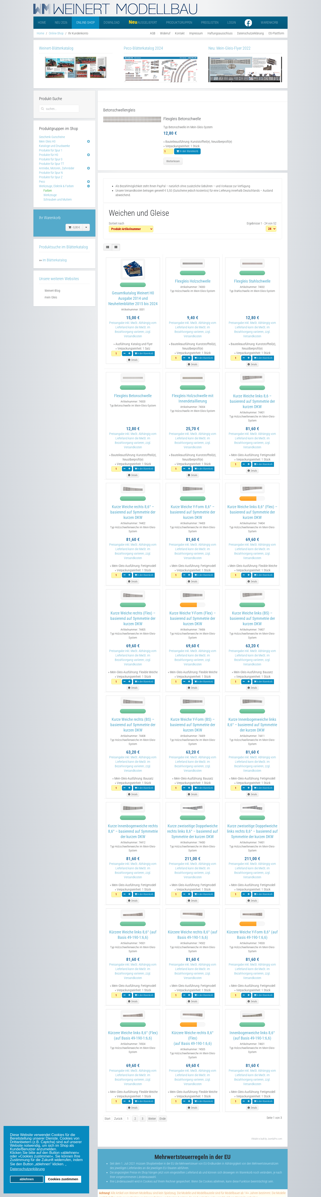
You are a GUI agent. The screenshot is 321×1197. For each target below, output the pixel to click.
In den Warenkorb (187, 151)
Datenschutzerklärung (250, 33)
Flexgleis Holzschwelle (192, 281)
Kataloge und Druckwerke (54, 146)
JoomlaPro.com (275, 1138)
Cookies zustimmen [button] (63, 1179)
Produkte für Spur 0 (50, 159)
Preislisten (209, 23)
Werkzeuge (50, 195)
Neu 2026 (61, 23)
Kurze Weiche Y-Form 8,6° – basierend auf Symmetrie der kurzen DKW (192, 512)
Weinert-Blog (52, 290)
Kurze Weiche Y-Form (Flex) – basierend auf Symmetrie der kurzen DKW (192, 618)
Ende (163, 1118)
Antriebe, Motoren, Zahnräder (56, 168)
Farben (47, 190)
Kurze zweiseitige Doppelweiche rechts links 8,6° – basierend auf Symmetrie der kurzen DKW (192, 831)
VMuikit (254, 1138)
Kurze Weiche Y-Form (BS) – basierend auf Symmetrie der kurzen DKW (192, 724)
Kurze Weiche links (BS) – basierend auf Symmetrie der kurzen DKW (252, 618)
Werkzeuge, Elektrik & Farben (56, 186)
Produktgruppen (179, 23)
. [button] (65, 1164)
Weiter (152, 1118)
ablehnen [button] (27, 1179)
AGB (152, 33)
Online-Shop (85, 23)
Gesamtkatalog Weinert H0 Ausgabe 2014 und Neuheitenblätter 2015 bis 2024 (133, 298)
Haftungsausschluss (220, 33)
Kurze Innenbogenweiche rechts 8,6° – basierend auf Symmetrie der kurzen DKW (133, 831)
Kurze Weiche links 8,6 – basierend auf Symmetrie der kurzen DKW (252, 401)
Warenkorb (269, 23)
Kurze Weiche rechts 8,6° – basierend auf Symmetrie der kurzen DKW (132, 512)
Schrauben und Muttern (57, 199)
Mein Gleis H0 (47, 141)
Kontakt (180, 33)
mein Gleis (51, 297)
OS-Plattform (276, 33)
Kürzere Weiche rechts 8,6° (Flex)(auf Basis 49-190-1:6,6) (193, 1038)
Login (231, 23)
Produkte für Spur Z (50, 177)
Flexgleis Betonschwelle (133, 395)
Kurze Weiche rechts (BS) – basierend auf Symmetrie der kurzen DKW (132, 724)
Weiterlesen (173, 161)
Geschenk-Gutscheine (52, 137)
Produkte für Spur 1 (50, 150)
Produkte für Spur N (51, 172)
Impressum (196, 33)
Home (42, 23)
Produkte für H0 (48, 155)
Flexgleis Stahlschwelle (252, 281)
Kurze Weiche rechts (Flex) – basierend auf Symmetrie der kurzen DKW (132, 618)
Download (112, 23)
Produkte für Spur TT (51, 164)
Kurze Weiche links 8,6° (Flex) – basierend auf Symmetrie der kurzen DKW (252, 512)
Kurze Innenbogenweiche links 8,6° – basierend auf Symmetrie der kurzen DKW (252, 724)
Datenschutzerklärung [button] (27, 1169)
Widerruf (165, 33)
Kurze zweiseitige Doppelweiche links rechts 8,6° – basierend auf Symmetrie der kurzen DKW (252, 831)
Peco (42, 181)
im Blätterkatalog (55, 260)
